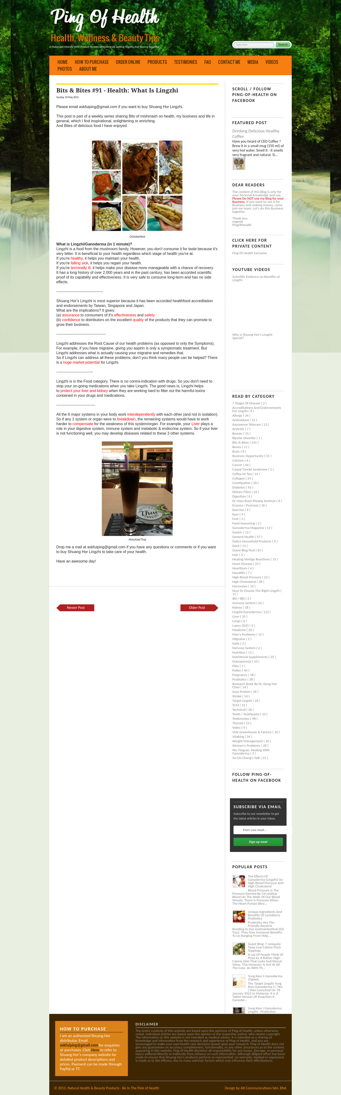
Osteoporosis (242, 661)
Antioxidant (241, 420)
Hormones (240, 586)
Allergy (237, 415)
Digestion (239, 496)
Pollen (237, 670)
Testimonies (185, 62)
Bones (237, 447)
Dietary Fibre (242, 492)
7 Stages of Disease (246, 403)
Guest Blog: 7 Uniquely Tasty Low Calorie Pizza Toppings (264, 947)
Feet (235, 519)
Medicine (239, 630)
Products (157, 62)
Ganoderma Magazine (248, 528)
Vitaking (238, 736)
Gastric (237, 532)
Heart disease (242, 564)
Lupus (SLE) (240, 625)
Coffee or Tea (242, 474)
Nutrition (239, 652)
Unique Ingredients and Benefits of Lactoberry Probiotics (265, 915)
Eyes (235, 514)
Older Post (197, 607)
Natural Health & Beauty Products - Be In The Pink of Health (113, 1088)
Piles (236, 666)
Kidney (237, 607)
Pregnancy (240, 675)
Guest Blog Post (244, 550)
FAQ (207, 62)
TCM (236, 705)
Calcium (238, 460)
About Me (88, 69)
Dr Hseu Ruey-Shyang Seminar (254, 501)
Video (237, 727)
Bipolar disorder (244, 438)
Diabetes (239, 487)
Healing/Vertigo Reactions (251, 559)
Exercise (238, 510)
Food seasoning (244, 523)
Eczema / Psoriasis (245, 505)
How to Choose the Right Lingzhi (256, 591)
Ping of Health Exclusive (249, 253)
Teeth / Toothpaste (246, 714)
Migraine (239, 639)
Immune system (244, 603)
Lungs (236, 621)
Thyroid (238, 723)
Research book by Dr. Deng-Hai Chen (254, 685)
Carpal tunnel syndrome (250, 469)
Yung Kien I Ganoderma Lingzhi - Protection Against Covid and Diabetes (265, 1013)
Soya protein (241, 691)
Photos (65, 69)
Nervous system (244, 648)
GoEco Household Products (252, 541)
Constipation (241, 483)
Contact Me (229, 62)
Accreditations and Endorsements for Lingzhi (256, 409)
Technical (239, 709)
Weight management (248, 741)
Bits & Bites (241, 442)
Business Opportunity (248, 456)
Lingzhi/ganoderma (246, 612)
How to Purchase (92, 62)
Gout (236, 546)
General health (243, 537)
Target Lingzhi (242, 700)
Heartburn (240, 568)
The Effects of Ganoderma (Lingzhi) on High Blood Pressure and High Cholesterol (265, 881)
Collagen (239, 478)
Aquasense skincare (247, 424)
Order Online (128, 62)
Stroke (237, 696)
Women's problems (246, 745)
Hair (235, 555)
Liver (236, 616)
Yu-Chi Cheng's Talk (246, 758)
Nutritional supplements (250, 657)
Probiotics (239, 679)
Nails (236, 643)
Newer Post (76, 607)
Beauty (237, 433)
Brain (236, 451)
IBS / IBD (239, 598)
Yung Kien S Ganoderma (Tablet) (265, 978)
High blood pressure (247, 577)
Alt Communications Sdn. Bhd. (264, 1088)
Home (63, 62)
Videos (271, 62)
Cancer (237, 465)
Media (252, 62)
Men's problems (244, 634)
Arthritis (238, 429)
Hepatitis (239, 573)
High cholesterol (244, 582)
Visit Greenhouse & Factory (252, 732)
